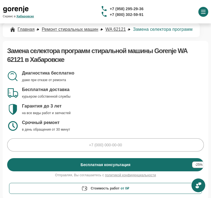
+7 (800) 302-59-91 (127, 14)
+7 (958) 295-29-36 (127, 9)
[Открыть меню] (203, 12)
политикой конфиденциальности (130, 175)
